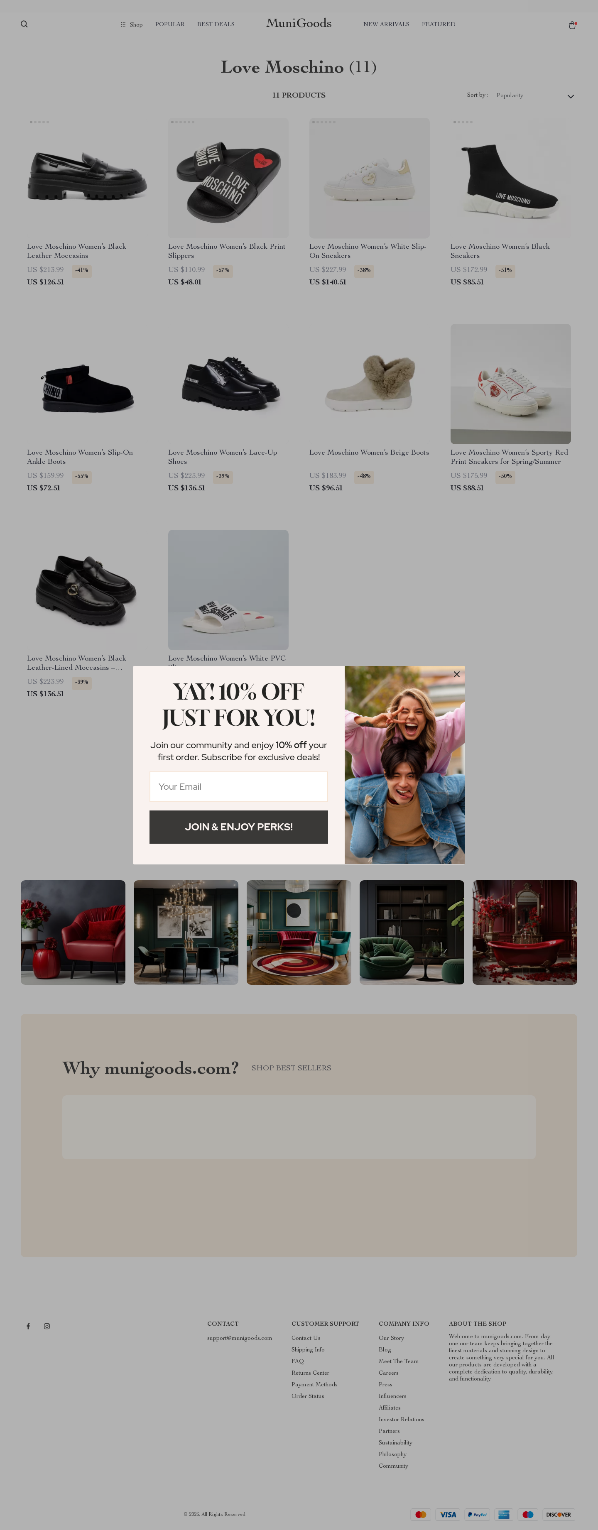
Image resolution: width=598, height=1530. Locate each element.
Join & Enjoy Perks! (239, 826)
